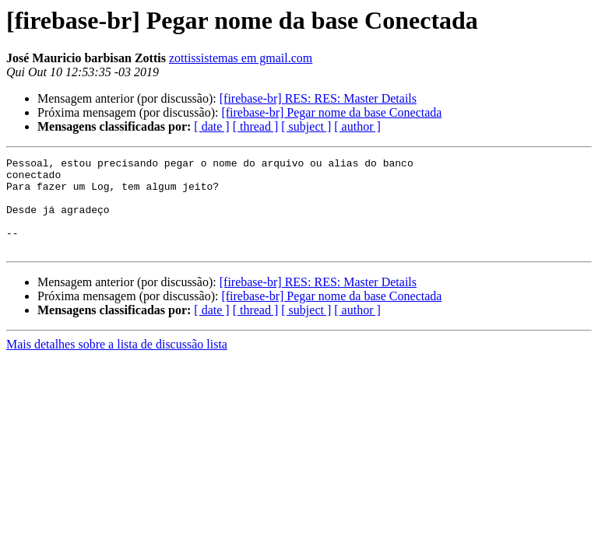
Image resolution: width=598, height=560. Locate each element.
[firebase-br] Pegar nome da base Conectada (331, 112)
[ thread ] (256, 126)
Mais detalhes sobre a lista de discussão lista (116, 362)
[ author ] (357, 126)
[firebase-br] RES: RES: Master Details (318, 98)
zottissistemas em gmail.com (240, 58)
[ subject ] (306, 126)
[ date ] (211, 126)
